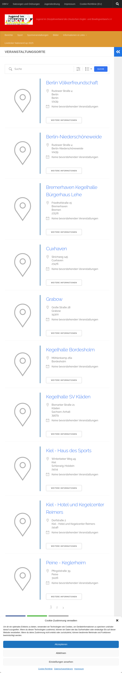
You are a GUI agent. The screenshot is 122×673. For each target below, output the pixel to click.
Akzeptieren (61, 644)
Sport (20, 35)
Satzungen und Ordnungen (26, 4)
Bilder (56, 35)
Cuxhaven (58, 270)
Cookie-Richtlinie (45, 669)
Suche (100, 69)
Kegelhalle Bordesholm (75, 371)
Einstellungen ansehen (61, 661)
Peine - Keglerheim (69, 584)
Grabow (56, 321)
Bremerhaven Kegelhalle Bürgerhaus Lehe (74, 209)
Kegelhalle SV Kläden (72, 418)
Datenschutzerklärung (63, 669)
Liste (87, 69)
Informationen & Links (74, 35)
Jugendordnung (52, 4)
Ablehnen (61, 653)
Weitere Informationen (64, 128)
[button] (117, 620)
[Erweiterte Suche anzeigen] (78, 69)
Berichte (9, 35)
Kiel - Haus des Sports (73, 472)
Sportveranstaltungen (37, 35)
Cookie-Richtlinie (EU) (91, 4)
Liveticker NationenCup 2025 (19, 43)
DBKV (5, 4)
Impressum (79, 669)
